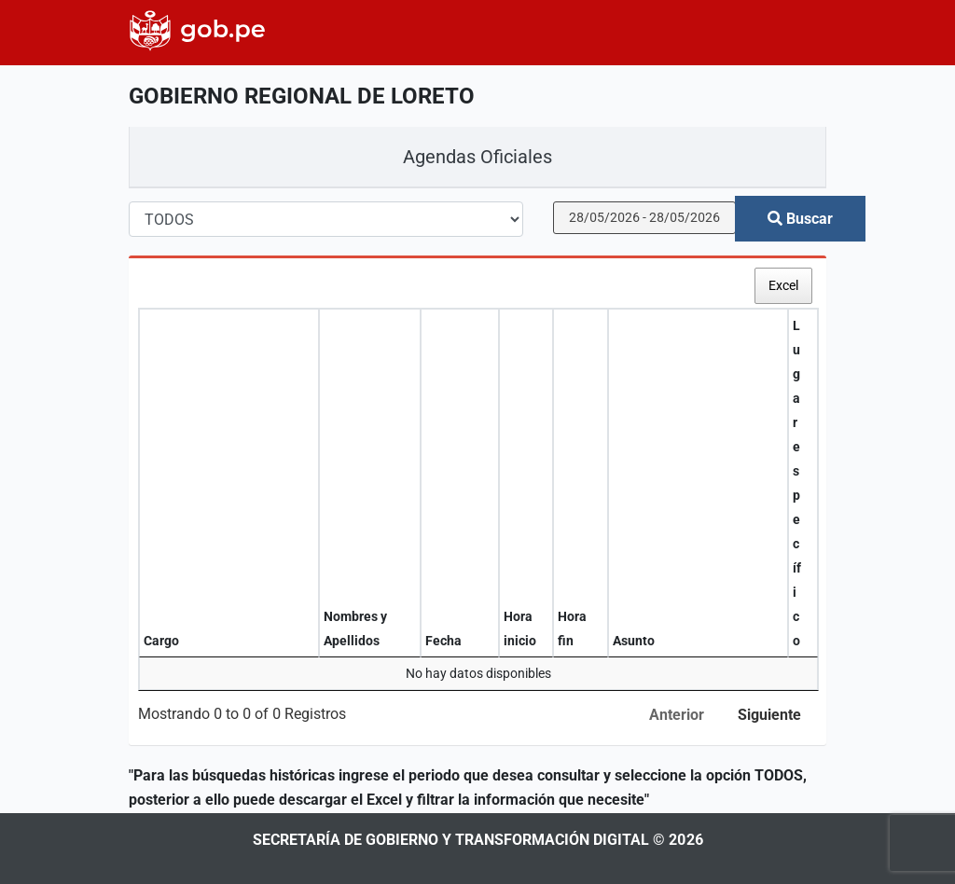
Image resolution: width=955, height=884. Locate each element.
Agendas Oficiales (477, 156)
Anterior (676, 715)
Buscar (800, 219)
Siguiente (769, 715)
